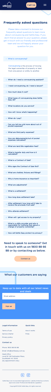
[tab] (25, 66)
